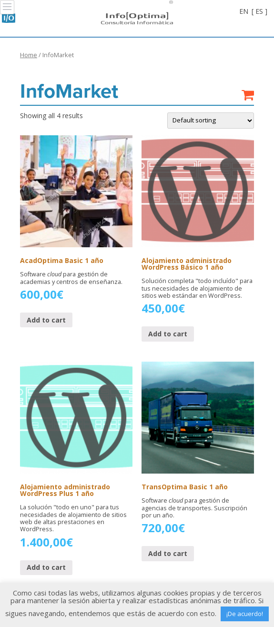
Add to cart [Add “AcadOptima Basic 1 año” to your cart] (46, 319)
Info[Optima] (137, 14)
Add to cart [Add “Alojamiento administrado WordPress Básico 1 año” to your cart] (167, 333)
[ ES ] (259, 11)
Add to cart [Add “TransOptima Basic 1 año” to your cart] (167, 553)
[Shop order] (210, 120)
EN (243, 11)
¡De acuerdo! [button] (244, 613)
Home (28, 55)
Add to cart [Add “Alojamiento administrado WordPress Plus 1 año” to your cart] (46, 567)
